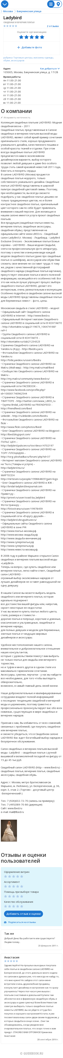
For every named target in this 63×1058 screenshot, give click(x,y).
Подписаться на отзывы (22, 922)
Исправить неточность (17, 117)
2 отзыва (53, 26)
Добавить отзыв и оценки (23, 913)
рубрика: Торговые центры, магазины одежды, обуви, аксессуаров (28, 59)
